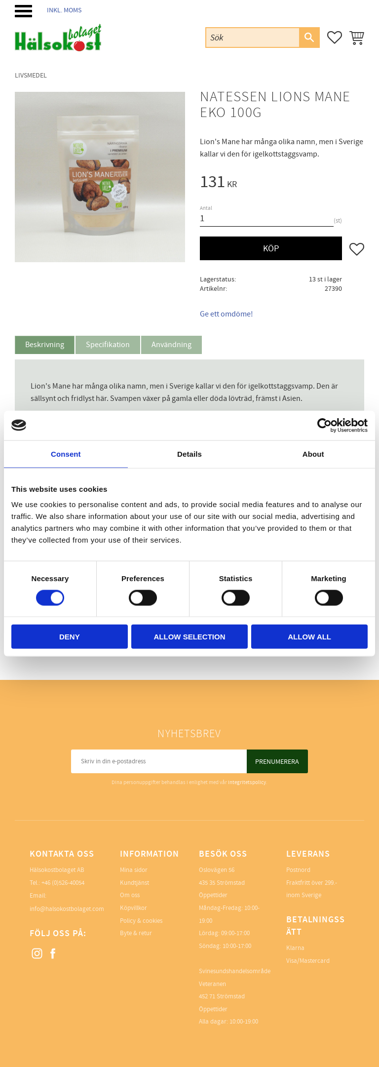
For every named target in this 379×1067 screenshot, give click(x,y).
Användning (171, 345)
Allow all (309, 636)
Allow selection (189, 636)
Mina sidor (134, 870)
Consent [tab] (66, 453)
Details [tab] (189, 453)
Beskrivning (44, 345)
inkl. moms (64, 10)
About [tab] (313, 453)
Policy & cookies (141, 921)
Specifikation (108, 345)
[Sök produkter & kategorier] (252, 37)
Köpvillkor (133, 908)
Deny (69, 636)
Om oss (130, 895)
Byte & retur (136, 933)
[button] (23, 11)
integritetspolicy (247, 782)
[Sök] (309, 37)
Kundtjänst (134, 883)
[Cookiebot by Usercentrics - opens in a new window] (324, 425)
